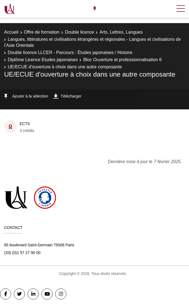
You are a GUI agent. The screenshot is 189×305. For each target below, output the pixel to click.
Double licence (79, 32)
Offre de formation (42, 32)
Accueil (11, 32)
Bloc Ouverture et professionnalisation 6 (122, 59)
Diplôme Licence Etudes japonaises (43, 59)
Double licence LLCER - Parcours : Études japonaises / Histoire (70, 52)
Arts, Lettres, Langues (121, 32)
